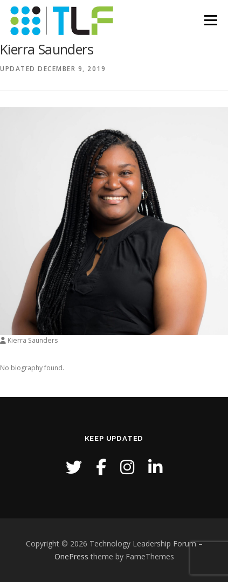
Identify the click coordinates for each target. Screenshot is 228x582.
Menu (210, 20)
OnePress (71, 556)
